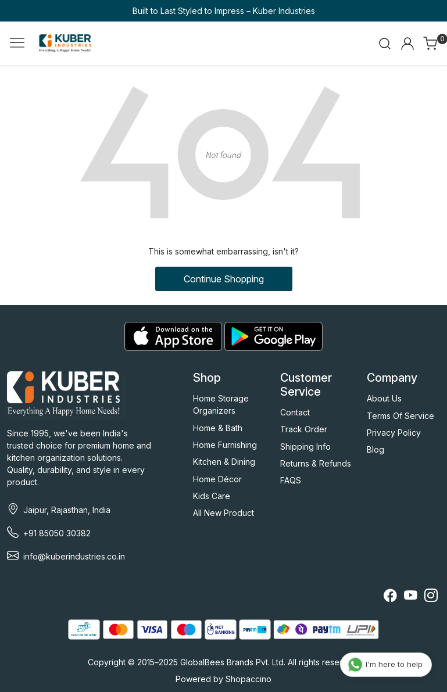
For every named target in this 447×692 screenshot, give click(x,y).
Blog (375, 449)
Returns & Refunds (315, 463)
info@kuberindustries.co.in (74, 556)
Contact (295, 412)
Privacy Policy (394, 433)
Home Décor (217, 479)
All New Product (223, 513)
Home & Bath (217, 428)
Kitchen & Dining (224, 462)
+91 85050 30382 (57, 533)
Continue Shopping (224, 279)
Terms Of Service (400, 416)
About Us (384, 398)
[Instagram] (431, 597)
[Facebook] (390, 597)
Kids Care (211, 496)
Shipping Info (305, 446)
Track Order (303, 429)
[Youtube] (411, 597)
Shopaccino (248, 679)
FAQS (290, 480)
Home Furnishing (225, 445)
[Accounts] (407, 43)
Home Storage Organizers (221, 404)
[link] (384, 44)
